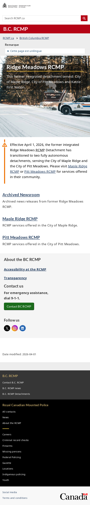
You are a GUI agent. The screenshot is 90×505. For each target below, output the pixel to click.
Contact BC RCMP (19, 306)
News (5, 417)
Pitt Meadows (40, 171)
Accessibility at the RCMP (25, 269)
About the (11, 423)
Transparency (15, 278)
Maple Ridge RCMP (20, 218)
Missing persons (11, 451)
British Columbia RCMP (34, 38)
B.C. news (11, 388)
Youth (5, 480)
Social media (9, 492)
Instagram (15, 327)
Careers (6, 434)
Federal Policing (11, 457)
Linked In (23, 328)
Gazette (6, 462)
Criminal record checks (15, 440)
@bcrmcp (7, 327)
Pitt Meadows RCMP (21, 237)
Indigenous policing (14, 474)
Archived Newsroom (21, 194)
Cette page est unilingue (26, 51)
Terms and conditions (14, 497)
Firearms (7, 445)
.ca (8, 38)
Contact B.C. (13, 382)
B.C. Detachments (16, 393)
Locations (7, 468)
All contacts (9, 411)
